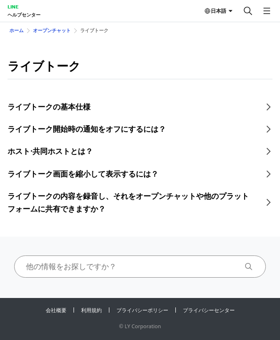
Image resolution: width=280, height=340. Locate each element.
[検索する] (248, 10)
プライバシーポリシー (142, 310)
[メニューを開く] (266, 10)
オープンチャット (52, 30)
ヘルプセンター (24, 14)
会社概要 (56, 310)
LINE (13, 6)
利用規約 (91, 310)
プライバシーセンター (209, 310)
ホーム (16, 30)
